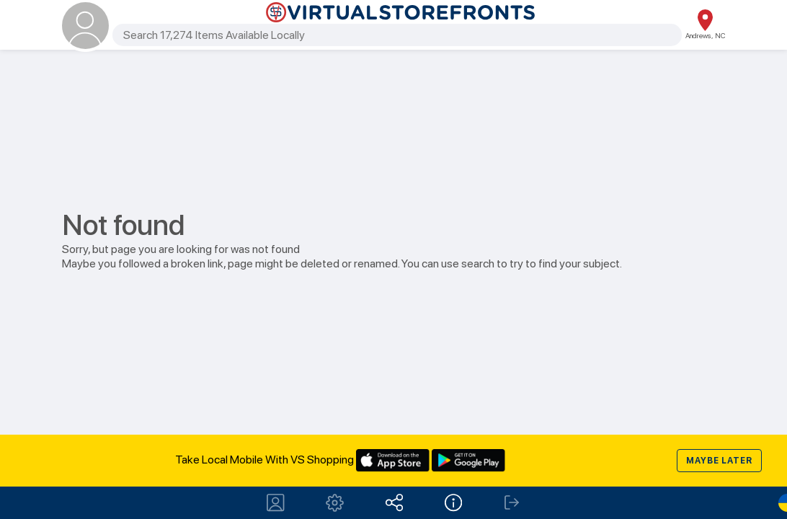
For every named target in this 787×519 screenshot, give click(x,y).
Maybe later (719, 461)
